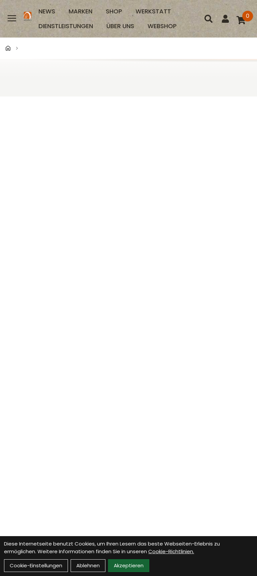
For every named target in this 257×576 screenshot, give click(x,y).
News (46, 11)
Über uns (120, 26)
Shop (114, 11)
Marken (80, 11)
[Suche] (208, 19)
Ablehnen (88, 565)
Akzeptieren (129, 565)
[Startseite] (8, 48)
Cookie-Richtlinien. (171, 551)
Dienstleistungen (65, 26)
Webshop (162, 26)
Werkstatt (153, 11)
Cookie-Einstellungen (36, 565)
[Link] (12, 18)
